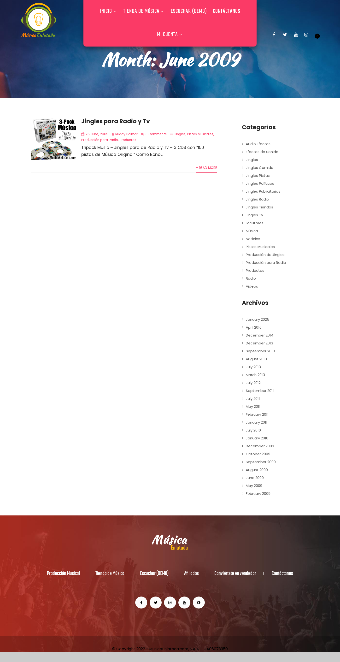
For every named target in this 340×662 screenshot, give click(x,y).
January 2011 (256, 422)
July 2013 (253, 366)
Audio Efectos (258, 143)
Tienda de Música (144, 11)
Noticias (253, 238)
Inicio (108, 11)
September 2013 (260, 351)
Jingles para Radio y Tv (115, 121)
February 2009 (258, 493)
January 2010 (257, 438)
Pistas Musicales (200, 134)
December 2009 (260, 446)
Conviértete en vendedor (235, 573)
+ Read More (206, 168)
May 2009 (254, 485)
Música (252, 230)
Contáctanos (226, 11)
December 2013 (259, 343)
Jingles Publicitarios (263, 191)
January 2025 (257, 319)
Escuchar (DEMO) (189, 11)
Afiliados (191, 573)
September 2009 (261, 461)
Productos (128, 140)
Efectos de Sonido (262, 151)
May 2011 (253, 406)
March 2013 (255, 374)
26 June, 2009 (97, 134)
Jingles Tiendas (259, 207)
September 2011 (260, 390)
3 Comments (156, 134)
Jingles (180, 134)
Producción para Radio (99, 140)
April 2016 (254, 327)
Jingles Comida (259, 167)
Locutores (255, 222)
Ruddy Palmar (126, 134)
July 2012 (253, 382)
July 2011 (253, 398)
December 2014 (259, 335)
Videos (252, 286)
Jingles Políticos (260, 183)
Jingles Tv (254, 215)
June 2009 (255, 477)
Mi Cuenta (170, 34)
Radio (251, 278)
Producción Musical (63, 573)
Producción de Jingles (265, 254)
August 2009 (257, 469)
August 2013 (256, 358)
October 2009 (258, 453)
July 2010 (253, 430)
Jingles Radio (257, 199)
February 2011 (257, 414)
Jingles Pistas (258, 175)
